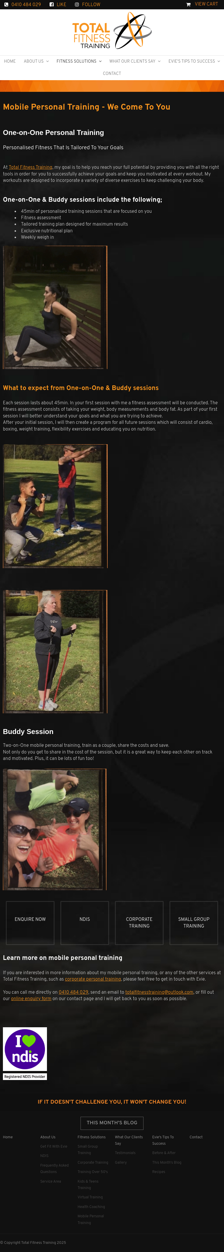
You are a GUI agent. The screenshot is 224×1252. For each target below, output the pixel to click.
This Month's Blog (112, 1123)
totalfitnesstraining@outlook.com (159, 992)
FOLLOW (91, 5)
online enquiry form (31, 999)
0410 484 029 (26, 5)
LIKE (61, 5)
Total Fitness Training (30, 168)
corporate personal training (93, 979)
